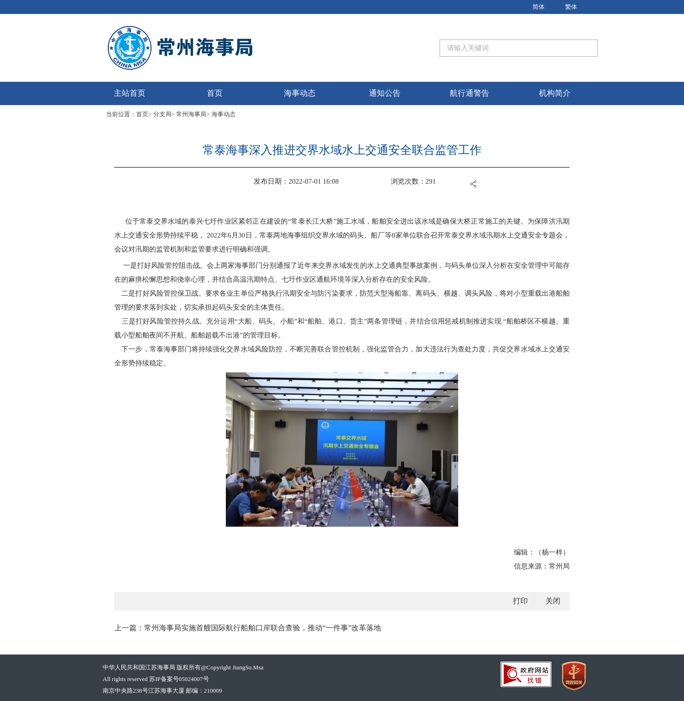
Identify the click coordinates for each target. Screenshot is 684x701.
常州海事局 (191, 114)
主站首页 (129, 93)
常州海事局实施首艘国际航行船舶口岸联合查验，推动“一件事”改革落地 (262, 628)
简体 (539, 6)
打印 (520, 601)
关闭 (553, 601)
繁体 (571, 6)
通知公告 (385, 93)
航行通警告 (469, 93)
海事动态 (300, 93)
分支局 (162, 114)
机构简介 (555, 93)
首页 (215, 93)
